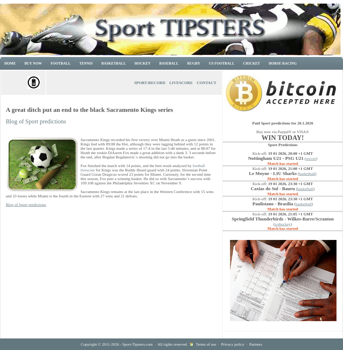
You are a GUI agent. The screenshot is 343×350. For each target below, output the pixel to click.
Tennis (86, 63)
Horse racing (283, 63)
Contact (206, 82)
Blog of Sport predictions (36, 121)
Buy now (33, 63)
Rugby (193, 63)
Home (10, 63)
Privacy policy (232, 344)
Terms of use (206, 344)
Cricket (251, 63)
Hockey (143, 63)
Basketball (113, 63)
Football (61, 63)
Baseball (168, 63)
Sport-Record (149, 82)
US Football (222, 63)
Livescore (181, 82)
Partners (255, 344)
